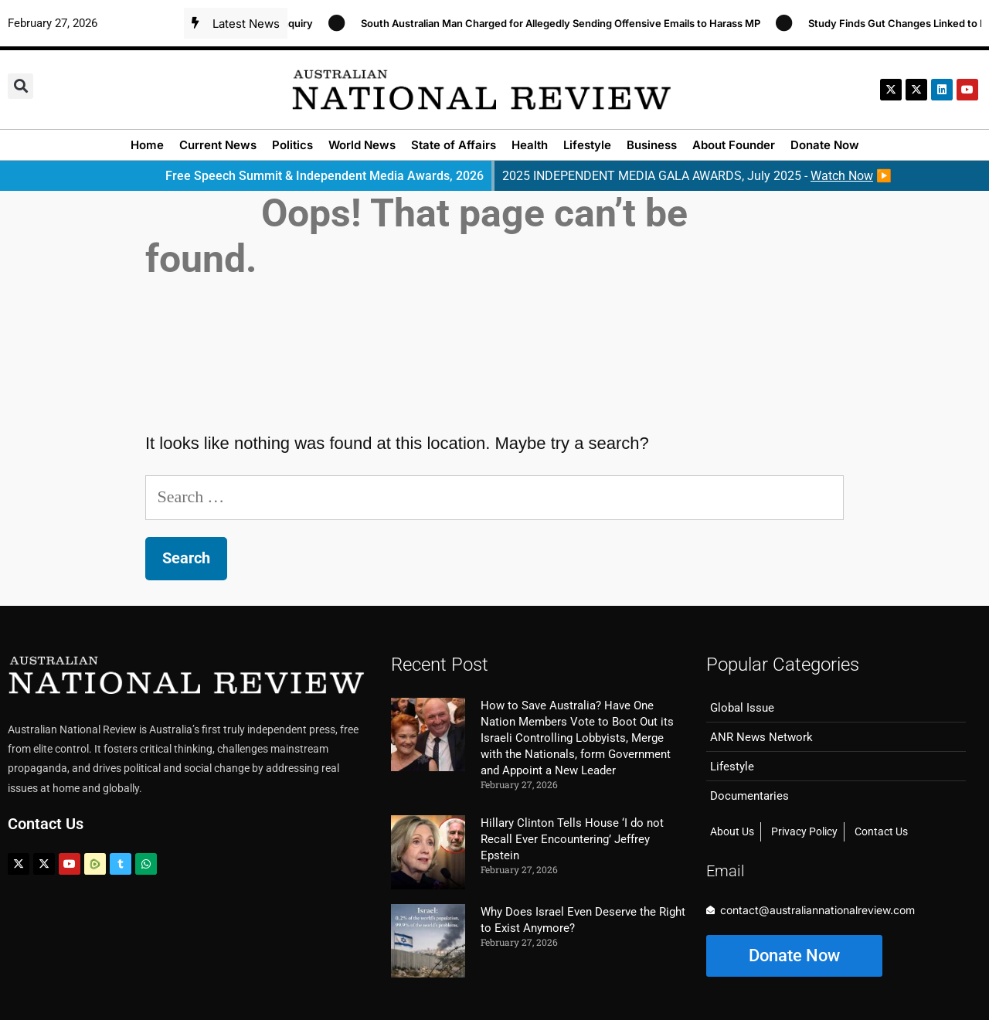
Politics (292, 145)
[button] (20, 86)
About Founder (733, 145)
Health (529, 145)
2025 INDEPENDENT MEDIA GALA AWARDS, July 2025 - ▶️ (697, 175)
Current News (218, 145)
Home (147, 145)
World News (362, 145)
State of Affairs (453, 145)
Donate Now (824, 145)
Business (652, 145)
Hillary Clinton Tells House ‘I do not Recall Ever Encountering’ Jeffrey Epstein (572, 839)
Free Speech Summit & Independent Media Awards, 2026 (324, 175)
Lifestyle (587, 145)
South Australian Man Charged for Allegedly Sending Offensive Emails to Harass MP (566, 23)
